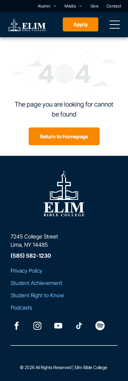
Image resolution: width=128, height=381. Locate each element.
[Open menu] (115, 24)
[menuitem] (47, 6)
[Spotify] (100, 327)
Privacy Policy (26, 270)
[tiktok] (79, 327)
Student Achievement (36, 283)
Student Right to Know (37, 295)
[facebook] (17, 327)
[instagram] (37, 327)
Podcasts (21, 307)
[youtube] (58, 327)
